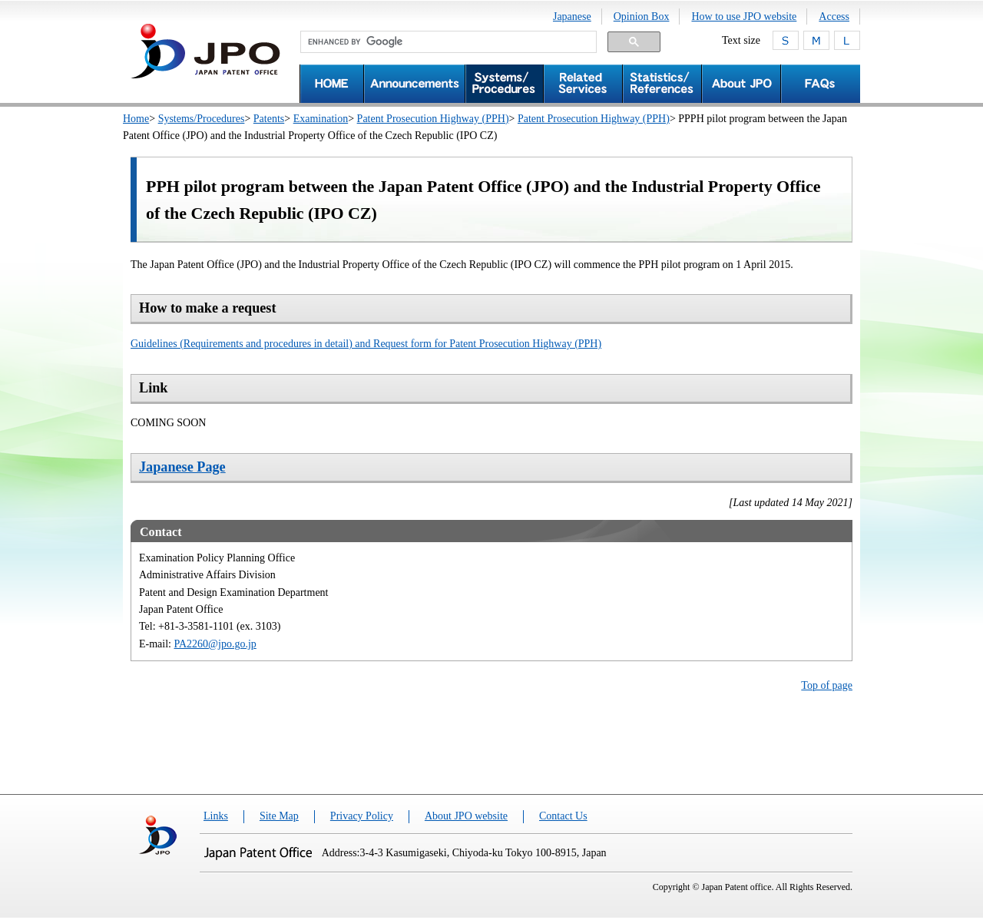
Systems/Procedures (201, 118)
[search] (447, 42)
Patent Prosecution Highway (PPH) (433, 118)
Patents (268, 118)
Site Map (279, 816)
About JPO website (466, 816)
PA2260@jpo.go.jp (215, 644)
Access (834, 16)
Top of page (826, 685)
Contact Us (563, 816)
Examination (321, 118)
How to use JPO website (743, 16)
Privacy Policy (361, 816)
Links (216, 816)
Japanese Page (182, 467)
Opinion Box (642, 16)
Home (136, 118)
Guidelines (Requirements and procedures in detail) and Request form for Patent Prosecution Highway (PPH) (366, 343)
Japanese (572, 16)
